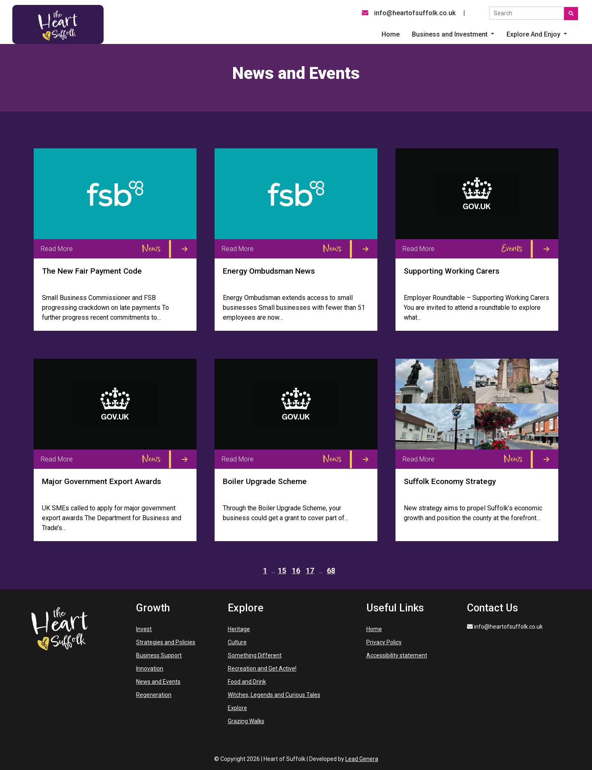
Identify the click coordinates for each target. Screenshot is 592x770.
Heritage (239, 629)
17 (310, 570)
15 (282, 570)
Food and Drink (247, 681)
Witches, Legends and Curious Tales (274, 695)
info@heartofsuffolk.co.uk (409, 13)
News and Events (158, 681)
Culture (237, 642)
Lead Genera (361, 759)
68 (331, 570)
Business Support (159, 655)
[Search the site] (526, 13)
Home (374, 629)
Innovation (149, 668)
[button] (453, 34)
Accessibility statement (396, 655)
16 (296, 570)
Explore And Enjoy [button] (534, 34)
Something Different (255, 655)
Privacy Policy (384, 642)
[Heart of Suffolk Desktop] (58, 24)
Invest (144, 629)
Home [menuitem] (391, 34)
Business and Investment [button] (450, 34)
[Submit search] (571, 13)
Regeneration (153, 695)
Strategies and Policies (165, 642)
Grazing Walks (246, 721)
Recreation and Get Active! (262, 668)
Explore (237, 708)
